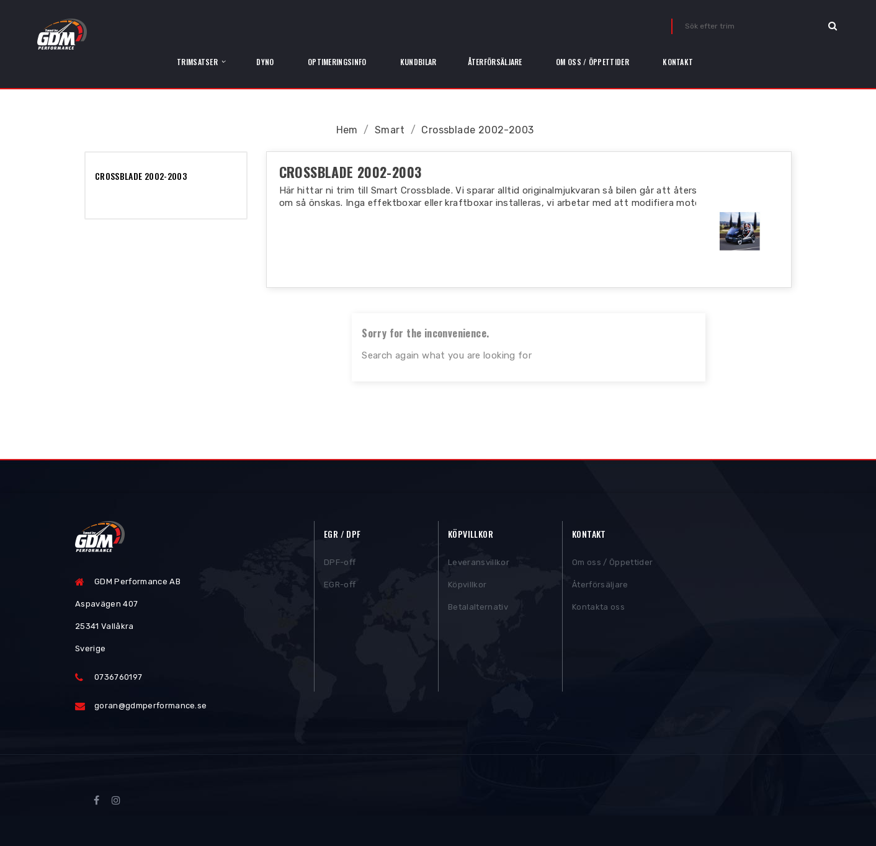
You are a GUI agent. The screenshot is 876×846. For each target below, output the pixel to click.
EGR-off (339, 586)
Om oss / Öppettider (612, 564)
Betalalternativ (478, 608)
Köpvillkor (467, 586)
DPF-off (339, 564)
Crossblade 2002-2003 (141, 175)
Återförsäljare (600, 586)
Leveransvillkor (478, 564)
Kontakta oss (598, 608)
